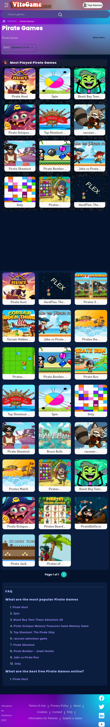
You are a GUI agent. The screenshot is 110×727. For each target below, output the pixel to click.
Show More (99, 37)
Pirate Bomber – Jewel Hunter (34, 651)
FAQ (70, 711)
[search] (55, 14)
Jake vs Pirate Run (26, 657)
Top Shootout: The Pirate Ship (34, 632)
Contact (57, 711)
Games (12, 21)
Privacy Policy (59, 705)
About (77, 705)
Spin (16, 613)
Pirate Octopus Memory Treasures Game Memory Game (51, 626)
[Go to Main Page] (31, 5)
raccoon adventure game (30, 638)
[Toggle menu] (6, 5)
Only (17, 663)
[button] (60, 14)
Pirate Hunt (20, 607)
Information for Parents (43, 718)
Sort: (6, 47)
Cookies (42, 711)
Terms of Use (37, 705)
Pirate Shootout (24, 644)
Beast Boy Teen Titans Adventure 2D (38, 619)
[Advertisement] (56, 240)
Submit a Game (72, 718)
